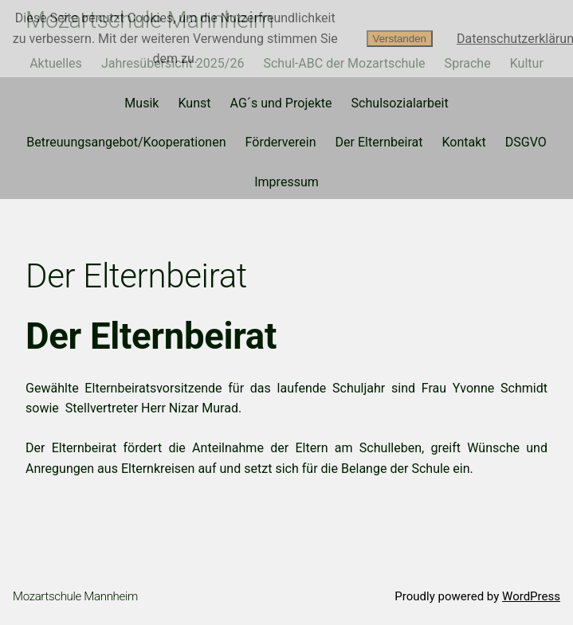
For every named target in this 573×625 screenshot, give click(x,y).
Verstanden (399, 39)
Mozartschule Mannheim (75, 596)
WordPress (531, 596)
